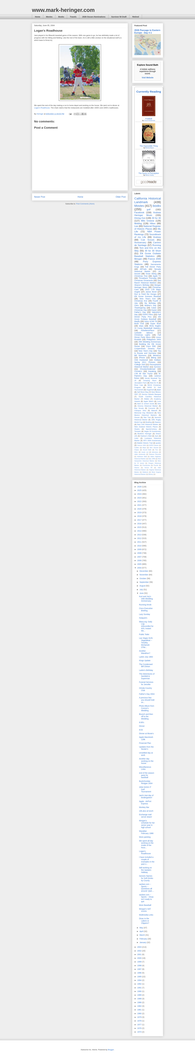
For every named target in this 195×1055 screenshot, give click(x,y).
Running (156, 245)
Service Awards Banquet (151, 394)
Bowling (149, 422)
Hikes (152, 223)
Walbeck (145, 472)
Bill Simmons (140, 355)
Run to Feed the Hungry (145, 294)
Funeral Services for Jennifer (146, 683)
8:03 (141, 730)
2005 (139, 564)
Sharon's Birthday (142, 285)
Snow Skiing (151, 274)
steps (141, 326)
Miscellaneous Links (145, 768)
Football (148, 119)
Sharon (136, 467)
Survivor (157, 367)
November (144, 575)
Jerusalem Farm (140, 383)
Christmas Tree (141, 276)
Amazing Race (149, 381)
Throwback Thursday (148, 278)
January (143, 942)
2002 (139, 951)
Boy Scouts (139, 408)
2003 (139, 947)
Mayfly (137, 321)
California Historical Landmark (147, 200)
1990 (139, 991)
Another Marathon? (144, 652)
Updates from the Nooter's (146, 748)
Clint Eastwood (141, 360)
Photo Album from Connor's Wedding (146, 708)
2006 (139, 560)
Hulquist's (143, 618)
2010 (139, 546)
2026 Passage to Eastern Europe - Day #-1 (147, 31)
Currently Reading (148, 91)
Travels (73, 17)
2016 (139, 523)
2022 (139, 501)
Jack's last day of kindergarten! (146, 796)
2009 (139, 549)
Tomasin (137, 431)
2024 (139, 494)
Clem (136, 305)
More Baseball (145, 905)
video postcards (139, 454)
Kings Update (144, 660)
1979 (139, 1017)
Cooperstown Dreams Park (147, 348)
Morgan (138, 259)
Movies (49, 17)
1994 (139, 980)
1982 (139, 1006)
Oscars (137, 417)
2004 (139, 568)
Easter (154, 310)
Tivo (156, 450)
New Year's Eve (148, 299)
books (157, 205)
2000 (139, 958)
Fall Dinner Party (153, 267)
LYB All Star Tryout (143, 373)
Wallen (146, 399)
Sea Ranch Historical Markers (147, 281)
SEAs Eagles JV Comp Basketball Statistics (147, 327)
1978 (139, 1021)
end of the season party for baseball (146, 775)
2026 (139, 487)
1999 (139, 962)
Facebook (139, 212)
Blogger (111, 1050)
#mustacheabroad (147, 369)
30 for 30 (156, 218)
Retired (135, 17)
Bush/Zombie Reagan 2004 (145, 782)
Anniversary (140, 242)
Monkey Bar (144, 807)
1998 (139, 965)
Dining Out (139, 218)
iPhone (142, 358)
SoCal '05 (148, 467)
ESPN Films (148, 314)
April (141, 931)
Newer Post (39, 197)
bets (159, 404)
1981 (139, 1010)
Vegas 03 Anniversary (152, 431)
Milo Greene (147, 220)
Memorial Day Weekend (143, 413)
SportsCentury (151, 429)
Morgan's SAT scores (145, 910)
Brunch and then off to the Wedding (146, 716)
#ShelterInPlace (147, 330)
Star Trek (147, 417)
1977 (139, 1025)
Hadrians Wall (142, 456)
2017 (139, 520)
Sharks (137, 429)
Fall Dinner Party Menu (147, 336)
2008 (139, 553)
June (141, 593)
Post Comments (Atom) (85, 204)
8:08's (141, 722)
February (143, 939)
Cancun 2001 (141, 445)
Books (61, 17)
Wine (136, 452)
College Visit (139, 364)
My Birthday (150, 303)
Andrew (157, 237)
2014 (139, 531)
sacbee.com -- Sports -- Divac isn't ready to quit (146, 898)
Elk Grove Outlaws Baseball (147, 318)
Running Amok (145, 605)
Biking (153, 358)
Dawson (158, 422)
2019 (139, 512)
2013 (139, 535)
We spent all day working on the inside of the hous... (146, 844)
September (144, 582)
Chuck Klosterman (149, 120)
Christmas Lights (142, 335)
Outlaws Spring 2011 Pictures (147, 361)
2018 (139, 516)
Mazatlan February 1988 (146, 832)
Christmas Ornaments (143, 280)
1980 (139, 1013)
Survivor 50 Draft (119, 17)
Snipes (136, 450)
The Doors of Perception (148, 173)
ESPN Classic (153, 445)
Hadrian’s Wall (145, 436)
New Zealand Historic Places (146, 427)
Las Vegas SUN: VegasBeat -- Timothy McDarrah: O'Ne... (146, 642)
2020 (139, 509)
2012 (139, 538)
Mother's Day (150, 305)
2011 (139, 542)
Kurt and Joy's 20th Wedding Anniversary (146, 598)
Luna (159, 401)
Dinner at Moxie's (146, 733)
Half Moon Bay (142, 392)
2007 (139, 557)
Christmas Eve (140, 301)
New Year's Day (145, 351)
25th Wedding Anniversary (149, 342)
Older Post (121, 197)
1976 (139, 1028)
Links (136, 438)
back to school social (145, 404)
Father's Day (140, 312)
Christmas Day (140, 310)
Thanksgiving (140, 308)
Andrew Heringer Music (147, 214)
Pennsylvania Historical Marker (147, 365)
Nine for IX (154, 383)
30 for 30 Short (153, 250)
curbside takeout (143, 333)
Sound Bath (147, 450)
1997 (139, 969)
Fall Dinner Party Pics (147, 315)
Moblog (138, 223)
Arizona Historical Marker (147, 406)
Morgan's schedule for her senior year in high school (147, 824)
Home (37, 17)
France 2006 (154, 259)
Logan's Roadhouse (42, 108)
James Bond (150, 292)
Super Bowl (155, 323)
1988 (139, 999)
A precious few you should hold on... (146, 700)
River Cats (138, 385)
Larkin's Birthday (146, 670)
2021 (139, 505)
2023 (139, 498)
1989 (139, 995)
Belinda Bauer (149, 148)
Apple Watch (148, 401)
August (142, 586)
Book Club (139, 323)
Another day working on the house (146, 761)
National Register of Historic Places (147, 227)
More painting (145, 837)
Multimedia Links (146, 915)
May (141, 928)
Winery (150, 474)
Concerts (151, 408)
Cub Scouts (147, 240)
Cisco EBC (151, 346)
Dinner (142, 726)
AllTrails (143, 269)
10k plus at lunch (146, 811)
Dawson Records (155, 454)
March (142, 935)
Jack (156, 436)
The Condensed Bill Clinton (146, 665)
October (143, 578)
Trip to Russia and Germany (147, 352)
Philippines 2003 (154, 339)
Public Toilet (144, 634)
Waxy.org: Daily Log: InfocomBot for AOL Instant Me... (146, 626)
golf (148, 209)
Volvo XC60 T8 (150, 321)
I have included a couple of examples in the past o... (146, 860)
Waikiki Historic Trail (144, 443)
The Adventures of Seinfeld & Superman (147, 676)
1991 (139, 988)
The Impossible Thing (149, 146)
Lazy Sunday (144, 614)
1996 (139, 973)
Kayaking (152, 371)
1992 (139, 984)
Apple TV (157, 276)
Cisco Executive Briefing (146, 609)
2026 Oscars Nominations (93, 17)
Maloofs (154, 411)
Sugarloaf (150, 390)
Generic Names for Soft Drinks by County (146, 878)
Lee (136, 226)
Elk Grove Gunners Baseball (147, 296)
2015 (139, 527)
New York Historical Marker (147, 424)
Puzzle (156, 465)
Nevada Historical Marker (147, 270)
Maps (144, 447)
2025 (139, 490)
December (144, 571)
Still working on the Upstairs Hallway (145, 870)
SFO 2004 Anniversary (152, 441)
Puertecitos (146, 465)
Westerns (157, 355)
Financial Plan (145, 743)
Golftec (136, 447)
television (155, 452)
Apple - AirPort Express (145, 802)
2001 (139, 954)
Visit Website (148, 77)
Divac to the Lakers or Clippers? (144, 920)
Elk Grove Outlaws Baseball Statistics (147, 254)
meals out (144, 452)
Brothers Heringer (144, 434)
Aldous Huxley (149, 175)
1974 (139, 1032)
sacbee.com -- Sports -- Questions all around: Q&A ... (146, 887)
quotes (158, 443)
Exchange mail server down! (145, 815)
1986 (139, 1002)
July (141, 589)
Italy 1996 (152, 459)
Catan (153, 308)
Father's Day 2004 (147, 694)
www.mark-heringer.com (63, 10)
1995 (139, 977)
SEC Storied (154, 447)
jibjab (159, 390)
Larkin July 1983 (146, 657)
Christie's (138, 371)
